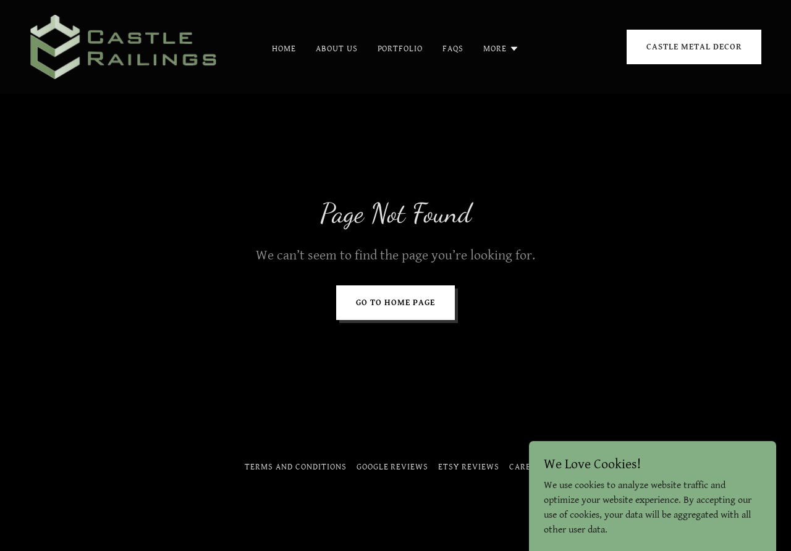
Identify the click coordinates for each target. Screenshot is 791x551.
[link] (126, 47)
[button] (501, 48)
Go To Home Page (395, 303)
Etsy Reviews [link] (468, 467)
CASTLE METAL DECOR (694, 47)
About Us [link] (337, 49)
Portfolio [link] (400, 49)
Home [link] (284, 49)
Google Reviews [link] (393, 467)
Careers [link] (527, 467)
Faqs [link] (452, 49)
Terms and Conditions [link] (296, 467)
